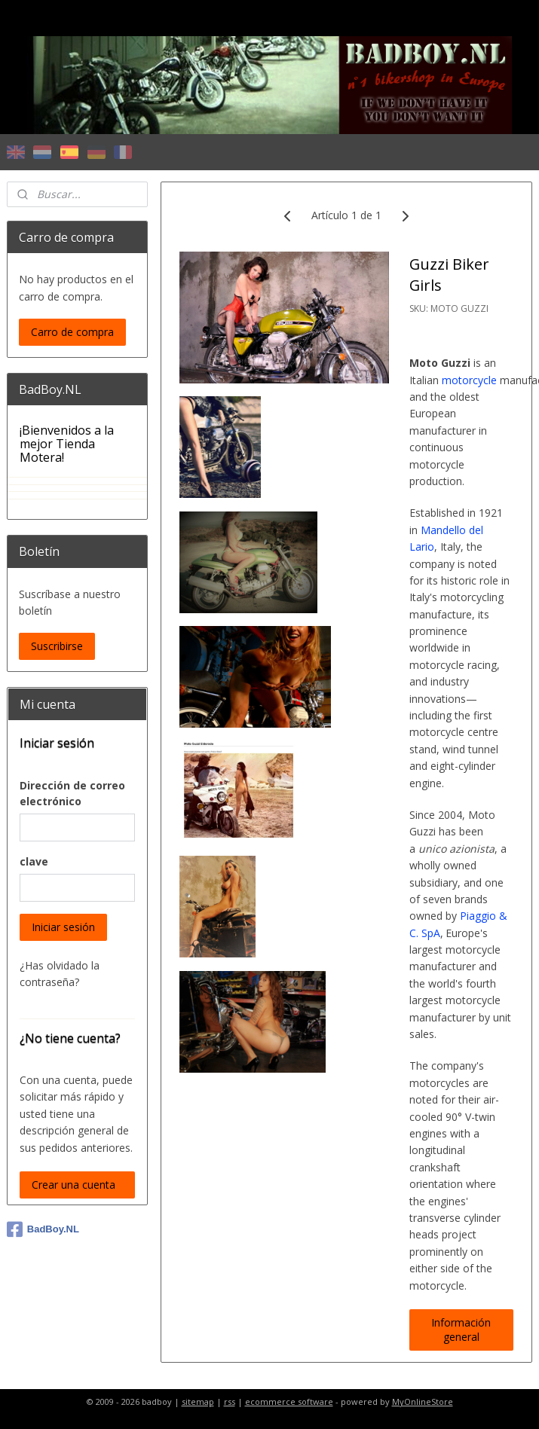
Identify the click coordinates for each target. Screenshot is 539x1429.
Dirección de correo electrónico (72, 793)
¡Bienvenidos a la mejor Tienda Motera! (67, 443)
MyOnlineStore (422, 1401)
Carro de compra (72, 332)
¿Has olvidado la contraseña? (60, 973)
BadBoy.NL (43, 1229)
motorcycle (469, 380)
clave (34, 861)
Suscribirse (57, 646)
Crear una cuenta (73, 1184)
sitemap (198, 1401)
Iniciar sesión (63, 927)
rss (229, 1401)
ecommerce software (289, 1401)
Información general (462, 1329)
